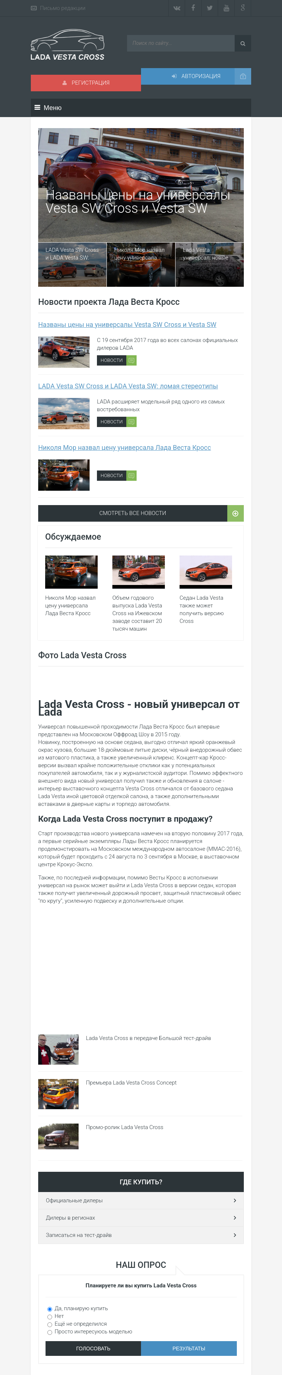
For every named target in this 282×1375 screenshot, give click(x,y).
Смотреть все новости (133, 513)
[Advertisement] (192, 967)
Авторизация (196, 76)
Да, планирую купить (80, 1308)
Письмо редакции (63, 8)
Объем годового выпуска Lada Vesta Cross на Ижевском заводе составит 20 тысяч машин (137, 613)
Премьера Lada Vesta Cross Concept (131, 1082)
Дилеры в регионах (70, 1217)
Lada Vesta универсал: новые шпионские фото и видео (206, 254)
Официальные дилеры (74, 1200)
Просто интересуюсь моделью (92, 1331)
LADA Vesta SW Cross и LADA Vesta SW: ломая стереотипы (72, 254)
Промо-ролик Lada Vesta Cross (124, 1127)
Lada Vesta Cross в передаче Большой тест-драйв (148, 1038)
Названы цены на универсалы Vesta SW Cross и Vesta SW (138, 201)
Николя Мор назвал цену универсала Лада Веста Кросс (139, 254)
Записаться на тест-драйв (79, 1235)
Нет (58, 1316)
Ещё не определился (80, 1324)
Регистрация (86, 83)
